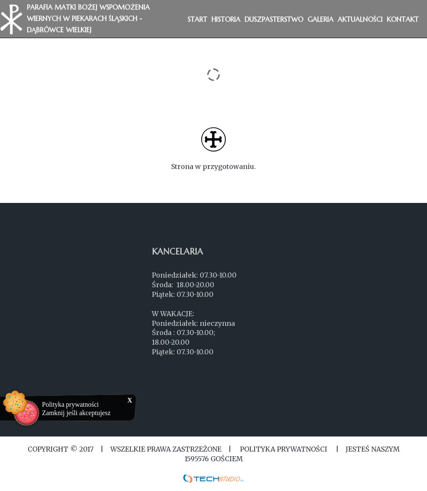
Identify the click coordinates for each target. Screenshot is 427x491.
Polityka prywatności (70, 404)
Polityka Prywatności (283, 449)
